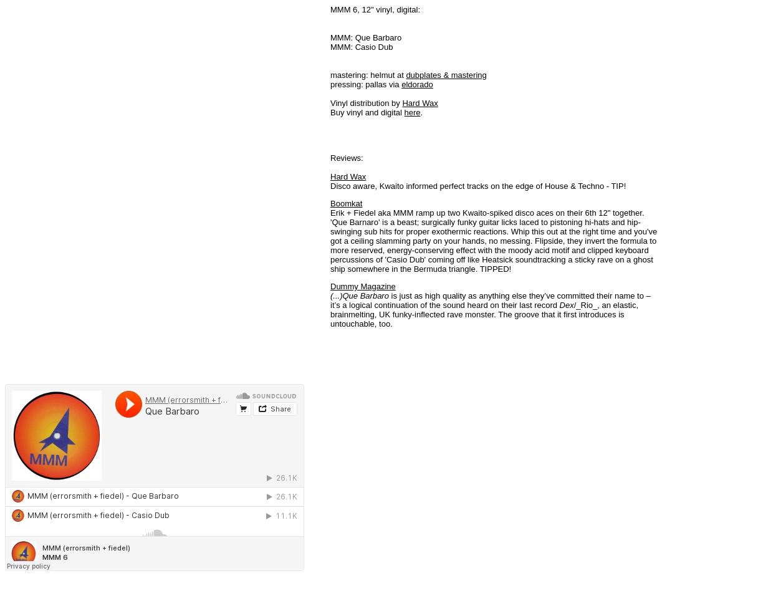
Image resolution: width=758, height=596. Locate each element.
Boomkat (346, 203)
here (413, 112)
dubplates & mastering (446, 75)
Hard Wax (420, 103)
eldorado (417, 84)
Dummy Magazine (363, 286)
